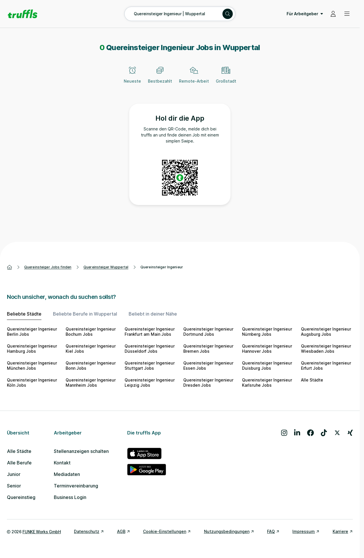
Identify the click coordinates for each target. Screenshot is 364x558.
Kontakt (62, 463)
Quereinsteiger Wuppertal (105, 267)
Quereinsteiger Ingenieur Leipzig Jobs (150, 382)
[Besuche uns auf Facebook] (310, 432)
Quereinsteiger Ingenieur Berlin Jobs (32, 332)
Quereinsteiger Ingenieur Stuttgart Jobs (150, 365)
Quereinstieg (21, 497)
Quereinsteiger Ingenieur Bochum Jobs (91, 332)
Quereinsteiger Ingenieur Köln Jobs (32, 382)
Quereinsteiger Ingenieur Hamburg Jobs (32, 348)
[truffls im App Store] (146, 453)
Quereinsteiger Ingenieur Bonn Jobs (91, 365)
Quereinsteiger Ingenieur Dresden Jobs (208, 382)
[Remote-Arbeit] (194, 78)
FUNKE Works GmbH (41, 531)
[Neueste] (132, 78)
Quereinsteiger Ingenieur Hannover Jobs (267, 348)
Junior (13, 474)
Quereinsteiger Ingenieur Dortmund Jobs (208, 332)
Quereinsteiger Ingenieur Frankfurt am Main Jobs (150, 332)
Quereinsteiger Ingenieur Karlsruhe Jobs (267, 382)
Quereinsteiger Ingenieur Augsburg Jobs (326, 332)
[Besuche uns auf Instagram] (284, 432)
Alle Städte (312, 379)
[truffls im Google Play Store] (146, 469)
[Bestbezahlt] (160, 78)
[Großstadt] (226, 78)
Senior (14, 486)
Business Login (70, 497)
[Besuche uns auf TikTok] (324, 432)
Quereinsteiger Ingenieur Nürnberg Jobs (267, 332)
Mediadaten (67, 474)
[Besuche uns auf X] (337, 432)
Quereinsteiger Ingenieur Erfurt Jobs (326, 365)
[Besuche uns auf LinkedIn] (297, 432)
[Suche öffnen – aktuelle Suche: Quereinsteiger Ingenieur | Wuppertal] (180, 14)
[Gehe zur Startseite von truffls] (22, 13)
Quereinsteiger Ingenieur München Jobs (32, 365)
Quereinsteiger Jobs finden (47, 267)
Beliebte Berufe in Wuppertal (85, 314)
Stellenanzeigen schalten (81, 451)
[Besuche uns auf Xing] (350, 432)
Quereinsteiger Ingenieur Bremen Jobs (208, 348)
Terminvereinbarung (76, 486)
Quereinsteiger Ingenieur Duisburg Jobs (267, 365)
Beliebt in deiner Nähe (153, 314)
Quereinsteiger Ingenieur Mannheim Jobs (91, 382)
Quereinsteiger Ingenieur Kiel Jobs (91, 348)
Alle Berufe (19, 463)
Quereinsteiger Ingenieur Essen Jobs (208, 365)
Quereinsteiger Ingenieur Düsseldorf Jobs (150, 348)
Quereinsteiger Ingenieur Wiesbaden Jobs (326, 348)
